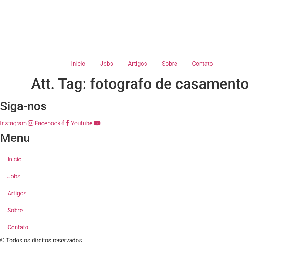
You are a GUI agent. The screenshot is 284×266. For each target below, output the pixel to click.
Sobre (169, 63)
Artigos (137, 63)
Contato (202, 63)
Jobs (106, 63)
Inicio (78, 63)
